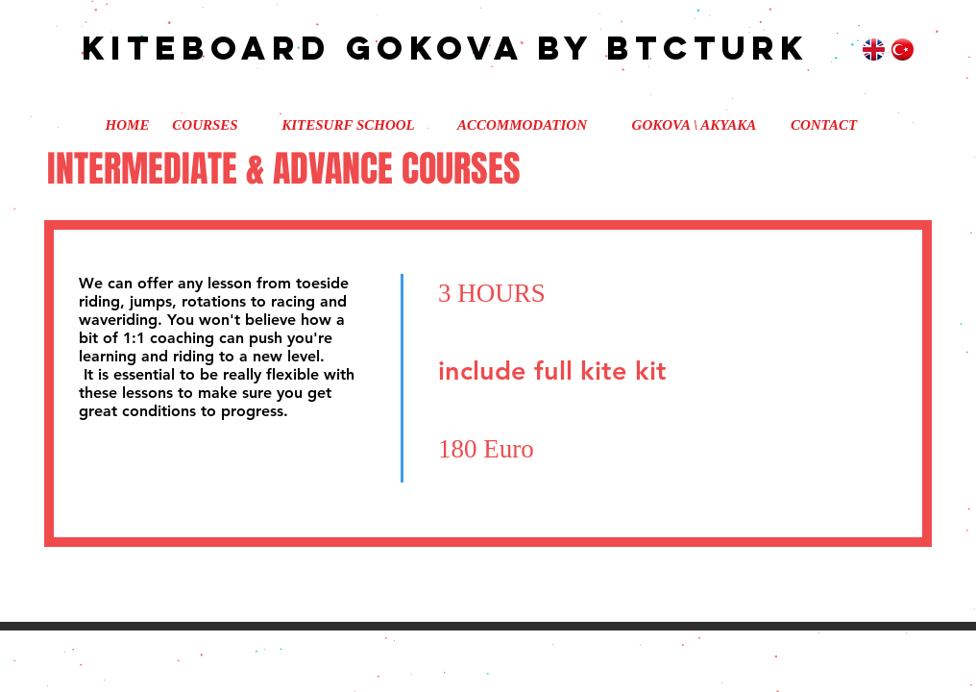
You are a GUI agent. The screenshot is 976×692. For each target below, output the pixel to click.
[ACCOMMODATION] (522, 125)
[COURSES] (205, 125)
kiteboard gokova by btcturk (423, 47)
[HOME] (127, 125)
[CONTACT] (823, 125)
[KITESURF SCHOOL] (348, 125)
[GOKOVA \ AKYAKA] (694, 125)
